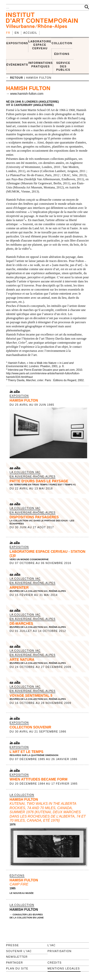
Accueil (30, 32)
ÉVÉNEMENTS (17, 64)
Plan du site (17, 968)
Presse (12, 945)
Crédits (55, 962)
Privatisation (60, 951)
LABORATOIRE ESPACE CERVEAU (39, 45)
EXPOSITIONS (17, 43)
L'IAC (52, 945)
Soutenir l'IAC (19, 951)
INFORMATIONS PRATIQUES (40, 64)
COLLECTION (62, 43)
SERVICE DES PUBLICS (63, 66)
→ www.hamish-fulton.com (24, 93)
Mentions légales (64, 968)
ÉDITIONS (61, 53)
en (17, 32)
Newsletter (17, 956)
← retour (14, 77)
